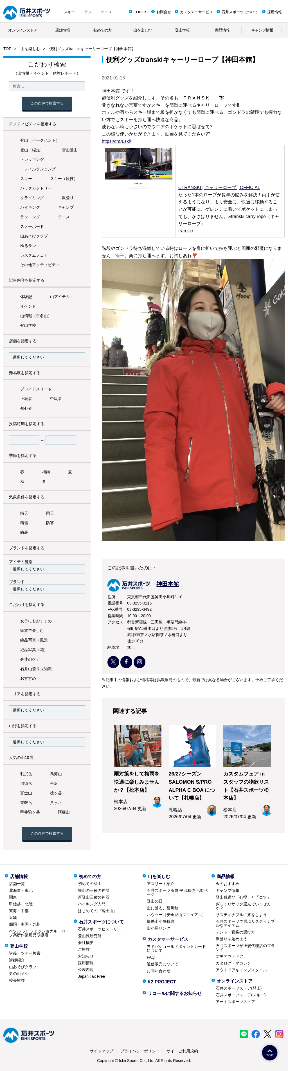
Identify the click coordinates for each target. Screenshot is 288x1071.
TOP (7, 48)
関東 (13, 897)
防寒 (50, 523)
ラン (88, 12)
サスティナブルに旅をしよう (241, 914)
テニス (106, 12)
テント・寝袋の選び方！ (237, 932)
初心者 (26, 408)
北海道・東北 (21, 890)
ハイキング (30, 207)
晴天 (24, 513)
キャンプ (66, 207)
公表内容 (86, 969)
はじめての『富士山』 (97, 910)
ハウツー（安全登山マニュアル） (176, 914)
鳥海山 (56, 774)
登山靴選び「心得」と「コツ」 (243, 897)
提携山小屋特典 (160, 921)
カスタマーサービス (196, 12)
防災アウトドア (229, 956)
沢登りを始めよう (231, 939)
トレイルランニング (38, 169)
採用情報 (274, 12)
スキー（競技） (64, 178)
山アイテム (60, 296)
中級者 (56, 398)
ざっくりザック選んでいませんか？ (243, 906)
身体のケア (30, 659)
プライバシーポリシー (140, 1051)
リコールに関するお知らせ (175, 993)
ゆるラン (28, 245)
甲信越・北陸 (21, 904)
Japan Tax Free (91, 976)
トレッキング (32, 159)
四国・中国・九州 (24, 924)
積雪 (24, 523)
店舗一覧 (17, 883)
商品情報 (222, 30)
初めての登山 (90, 883)
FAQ (151, 957)
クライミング (32, 197)
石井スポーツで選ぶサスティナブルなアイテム (245, 923)
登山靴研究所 (90, 936)
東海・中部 (19, 910)
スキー (69, 12)
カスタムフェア (34, 255)
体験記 (26, 296)
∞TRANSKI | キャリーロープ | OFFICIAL (219, 187)
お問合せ (163, 12)
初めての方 (102, 30)
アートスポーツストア (235, 1001)
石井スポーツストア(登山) (239, 988)
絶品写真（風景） (36, 640)
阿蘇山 (64, 812)
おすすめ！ (30, 678)
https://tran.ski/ (116, 141)
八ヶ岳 (56, 802)
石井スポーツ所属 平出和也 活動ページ (177, 892)
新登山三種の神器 (93, 897)
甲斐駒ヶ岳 (30, 812)
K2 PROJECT (162, 981)
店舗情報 (62, 30)
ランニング (30, 217)
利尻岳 (26, 774)
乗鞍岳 (26, 802)
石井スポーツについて (240, 12)
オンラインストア (22, 30)
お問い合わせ (158, 970)
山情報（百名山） (36, 316)
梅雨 (46, 472)
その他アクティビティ (40, 265)
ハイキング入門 (91, 904)
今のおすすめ (227, 883)
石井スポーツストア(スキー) (241, 995)
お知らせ (86, 956)
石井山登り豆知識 (36, 668)
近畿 (13, 917)
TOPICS (140, 12)
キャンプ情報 (262, 30)
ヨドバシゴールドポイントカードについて (176, 948)
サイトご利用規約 (182, 1051)
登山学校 (182, 30)
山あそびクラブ (34, 236)
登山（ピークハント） (40, 140)
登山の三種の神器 (93, 890)
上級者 (26, 398)
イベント (28, 306)
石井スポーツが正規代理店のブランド (245, 947)
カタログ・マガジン (233, 963)
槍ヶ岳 (56, 793)
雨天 (50, 513)
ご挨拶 (84, 949)
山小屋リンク (158, 928)
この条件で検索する (47, 103)
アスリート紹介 (160, 883)
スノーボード (32, 226)
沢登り (68, 197)
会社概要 (86, 942)
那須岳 (26, 783)
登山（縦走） (32, 150)
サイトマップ (101, 1051)
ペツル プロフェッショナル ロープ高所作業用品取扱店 (39, 933)
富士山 (26, 793)
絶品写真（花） (34, 649)
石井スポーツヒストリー (99, 929)
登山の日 (155, 901)
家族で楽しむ (32, 630)
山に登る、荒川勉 (162, 908)
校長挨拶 (17, 980)
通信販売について (162, 964)
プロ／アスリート (36, 389)
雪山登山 (70, 150)
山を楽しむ (142, 30)
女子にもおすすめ (36, 621)
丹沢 (54, 783)
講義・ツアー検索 (24, 953)
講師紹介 (17, 960)
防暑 (24, 532)
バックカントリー (36, 188)
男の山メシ (19, 973)
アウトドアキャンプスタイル (241, 970)
